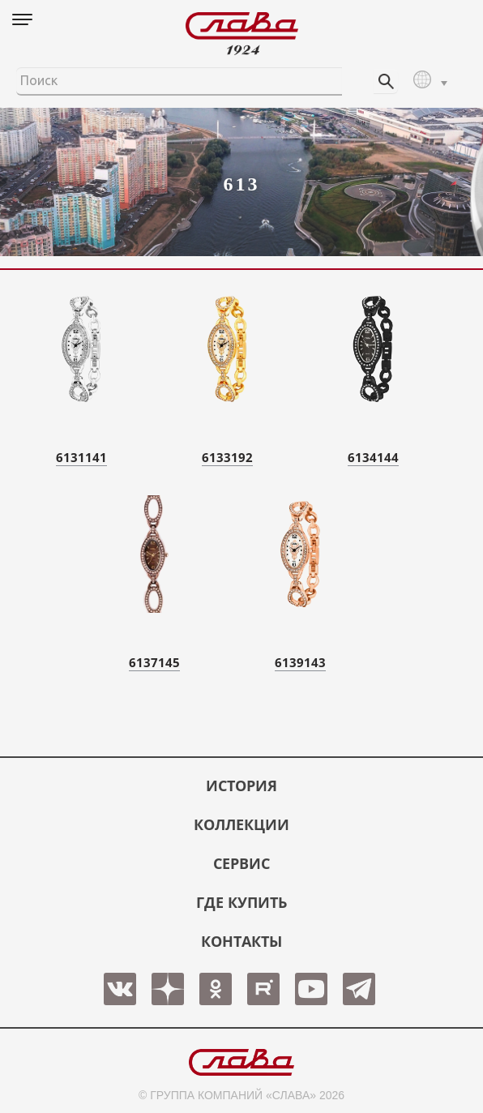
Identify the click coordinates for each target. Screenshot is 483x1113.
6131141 (81, 457)
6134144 (373, 457)
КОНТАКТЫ (241, 941)
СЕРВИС (241, 863)
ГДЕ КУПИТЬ (241, 902)
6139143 (300, 662)
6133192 (227, 457)
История (241, 785)
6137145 (154, 662)
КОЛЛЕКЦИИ (241, 824)
